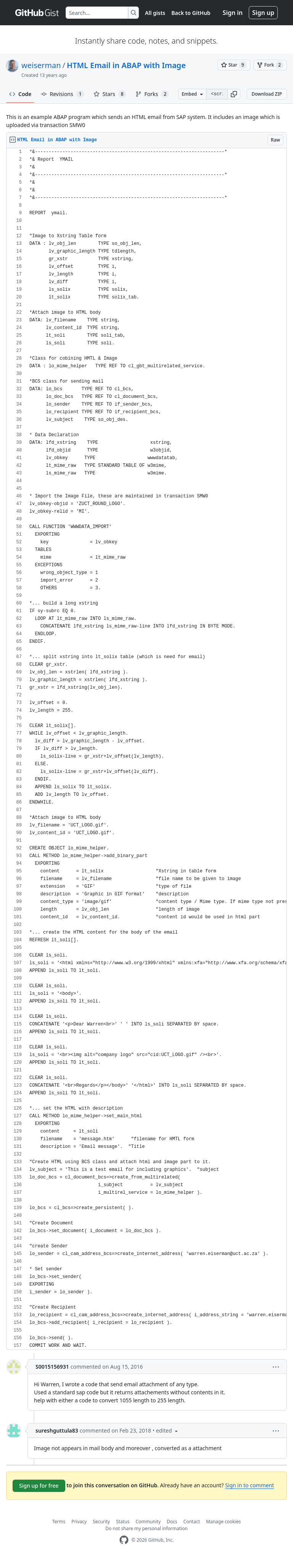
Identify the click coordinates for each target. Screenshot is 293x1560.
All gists (155, 12)
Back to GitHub (190, 12)
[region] (146, 749)
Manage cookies (223, 1521)
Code (20, 94)
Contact (192, 1521)
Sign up (263, 12)
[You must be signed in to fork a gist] (270, 65)
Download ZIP (266, 94)
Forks (152, 94)
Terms (59, 1521)
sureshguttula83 (56, 1430)
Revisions (62, 94)
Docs (172, 1521)
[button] (233, 94)
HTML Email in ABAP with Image (126, 65)
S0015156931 (52, 1366)
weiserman (41, 65)
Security (101, 1521)
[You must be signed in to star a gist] (233, 65)
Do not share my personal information (146, 1528)
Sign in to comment (249, 1485)
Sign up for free (39, 1485)
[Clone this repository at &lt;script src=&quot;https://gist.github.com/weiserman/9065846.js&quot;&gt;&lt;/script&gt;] (216, 94)
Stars (109, 94)
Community (148, 1521)
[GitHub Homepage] (124, 1540)
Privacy (79, 1521)
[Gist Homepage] (37, 12)
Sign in (233, 12)
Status (122, 1521)
